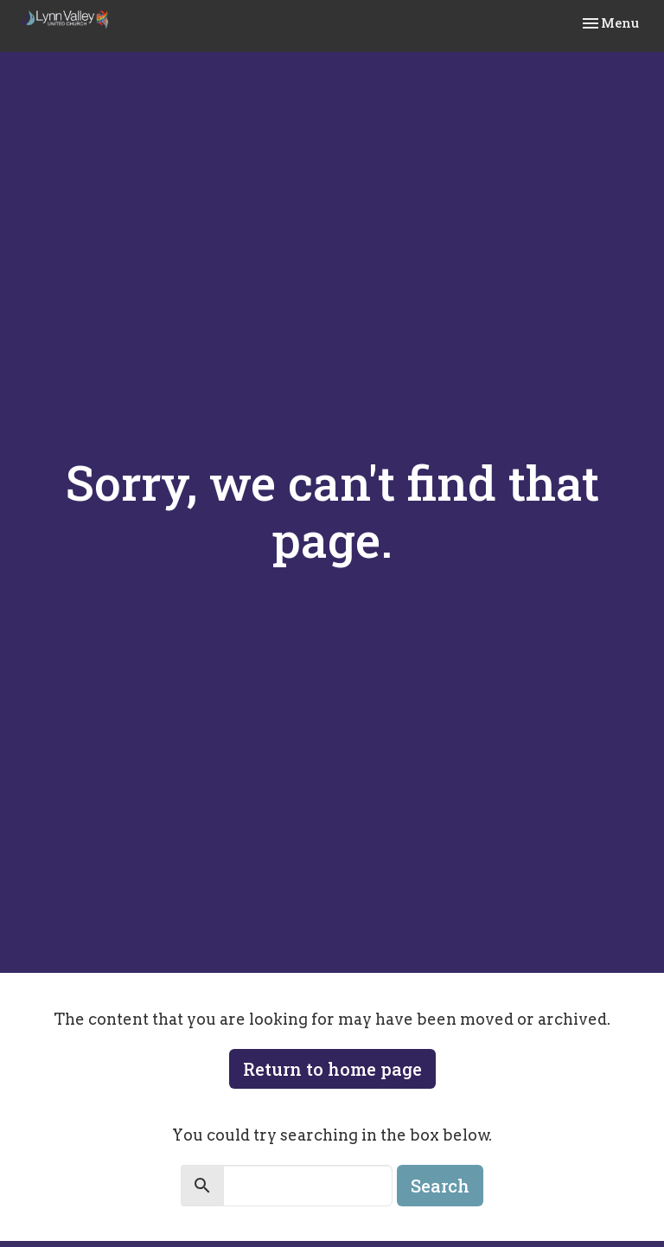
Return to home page (332, 1069)
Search (440, 1185)
